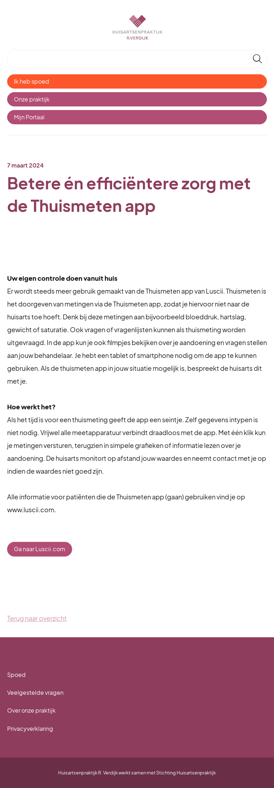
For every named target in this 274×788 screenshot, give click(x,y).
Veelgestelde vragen (35, 692)
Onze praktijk (32, 99)
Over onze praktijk (31, 710)
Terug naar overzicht (37, 618)
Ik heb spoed (31, 81)
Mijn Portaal (29, 117)
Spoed (16, 674)
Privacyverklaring (30, 728)
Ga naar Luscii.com (39, 549)
